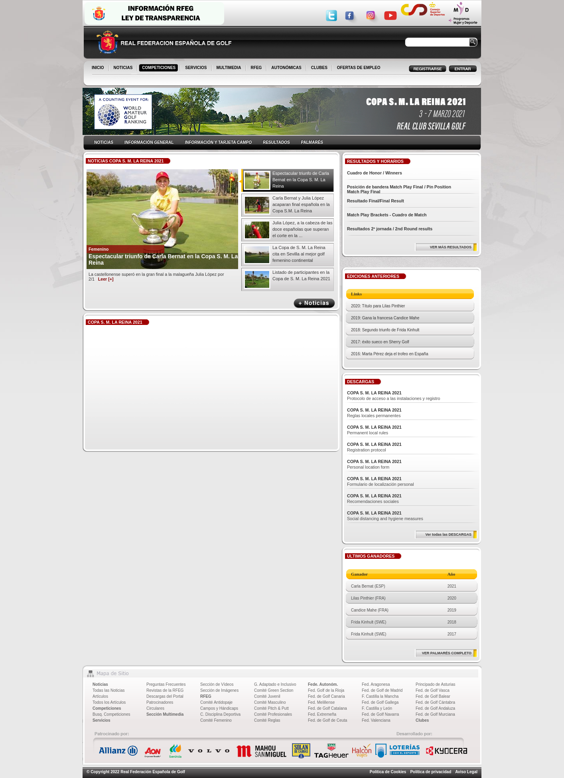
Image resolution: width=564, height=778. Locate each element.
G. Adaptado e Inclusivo (275, 684)
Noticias (100, 684)
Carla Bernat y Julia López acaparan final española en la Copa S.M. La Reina (301, 204)
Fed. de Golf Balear (433, 696)
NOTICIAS (124, 68)
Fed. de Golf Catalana (327, 708)
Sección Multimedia (164, 714)
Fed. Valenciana (376, 720)
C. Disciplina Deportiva (220, 714)
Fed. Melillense (321, 702)
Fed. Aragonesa (376, 684)
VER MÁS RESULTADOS (450, 247)
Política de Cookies (388, 772)
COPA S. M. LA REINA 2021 (374, 392)
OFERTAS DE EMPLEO (359, 67)
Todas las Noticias (109, 690)
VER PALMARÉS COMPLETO (446, 653)
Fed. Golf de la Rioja (326, 690)
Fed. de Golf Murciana (435, 714)
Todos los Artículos (109, 702)
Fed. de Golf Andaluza (435, 708)
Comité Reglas (267, 720)
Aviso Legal (466, 772)
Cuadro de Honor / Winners (374, 172)
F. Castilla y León (377, 708)
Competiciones (107, 708)
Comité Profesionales (273, 714)
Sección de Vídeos (216, 684)
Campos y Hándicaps (219, 708)
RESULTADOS (276, 142)
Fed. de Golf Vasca (433, 690)
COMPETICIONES (159, 68)
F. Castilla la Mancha (380, 696)
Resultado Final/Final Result (375, 200)
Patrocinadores (159, 702)
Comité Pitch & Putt (271, 708)
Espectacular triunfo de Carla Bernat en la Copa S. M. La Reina (300, 179)
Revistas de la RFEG (164, 690)
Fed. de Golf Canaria (326, 696)
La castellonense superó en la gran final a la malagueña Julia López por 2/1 (156, 276)
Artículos (100, 696)
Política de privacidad (430, 772)
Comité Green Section (273, 690)
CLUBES (319, 67)
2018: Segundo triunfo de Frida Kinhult (385, 330)
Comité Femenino (216, 720)
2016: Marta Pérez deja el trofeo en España (389, 354)
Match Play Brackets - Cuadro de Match (387, 214)
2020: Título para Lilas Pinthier (378, 306)
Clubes (422, 720)
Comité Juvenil (267, 696)
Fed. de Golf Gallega (380, 702)
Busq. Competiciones (111, 714)
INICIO (98, 68)
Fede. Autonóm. (323, 684)
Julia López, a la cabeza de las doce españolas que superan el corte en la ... (302, 229)
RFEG (257, 68)
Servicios (101, 720)
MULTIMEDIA (230, 68)
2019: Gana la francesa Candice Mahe (385, 318)
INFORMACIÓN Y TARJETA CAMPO (218, 142)
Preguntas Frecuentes (165, 684)
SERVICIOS (196, 68)
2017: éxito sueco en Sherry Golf (380, 342)
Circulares (155, 708)
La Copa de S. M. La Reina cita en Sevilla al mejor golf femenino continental (298, 254)
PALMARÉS (312, 142)
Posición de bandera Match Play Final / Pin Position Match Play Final (399, 189)
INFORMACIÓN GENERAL (149, 142)
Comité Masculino (270, 702)
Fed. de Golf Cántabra (435, 702)
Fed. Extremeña (322, 714)
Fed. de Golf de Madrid (382, 690)
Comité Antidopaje (216, 702)
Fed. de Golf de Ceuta (327, 720)
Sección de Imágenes (219, 690)
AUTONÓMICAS (286, 67)
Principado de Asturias (436, 684)
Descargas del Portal (164, 696)
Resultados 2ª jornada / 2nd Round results (389, 228)
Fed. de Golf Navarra (380, 714)
